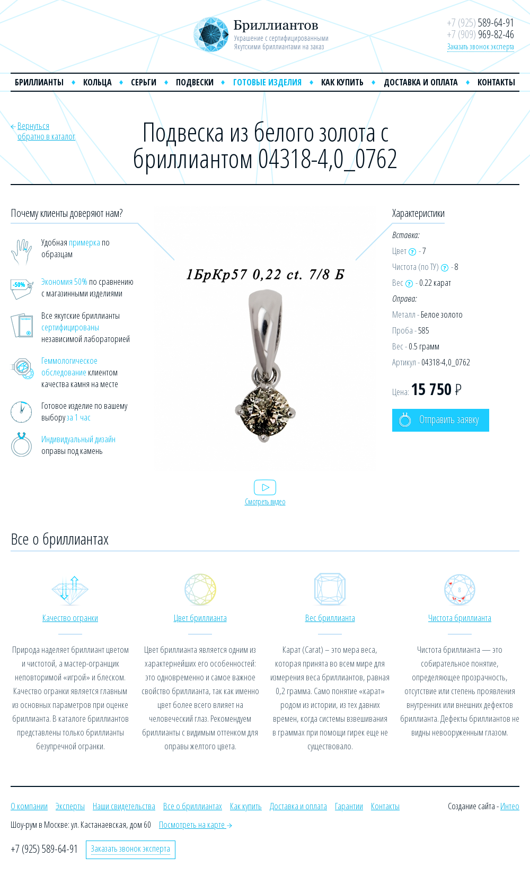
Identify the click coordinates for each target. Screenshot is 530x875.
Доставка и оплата (421, 82)
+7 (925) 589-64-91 (44, 849)
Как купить (342, 82)
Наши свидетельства (124, 806)
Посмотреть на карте (195, 824)
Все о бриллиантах (192, 806)
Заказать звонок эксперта (480, 46)
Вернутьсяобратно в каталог (46, 130)
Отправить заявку (439, 419)
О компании (29, 806)
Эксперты (70, 806)
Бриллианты (39, 82)
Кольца (97, 82)
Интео (509, 806)
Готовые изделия (267, 82)
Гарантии (349, 806)
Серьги (143, 82)
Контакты (496, 82)
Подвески (195, 82)
